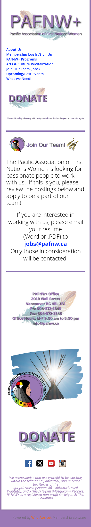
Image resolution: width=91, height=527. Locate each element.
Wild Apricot (41, 517)
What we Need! (18, 78)
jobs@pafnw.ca (45, 244)
